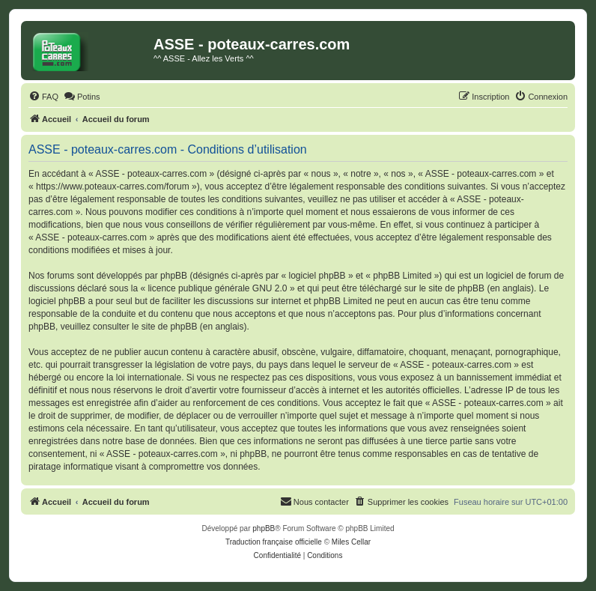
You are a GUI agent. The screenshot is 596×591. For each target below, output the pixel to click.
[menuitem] (43, 97)
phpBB (263, 528)
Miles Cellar (351, 542)
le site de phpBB (451, 288)
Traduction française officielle (273, 542)
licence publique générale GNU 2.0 (217, 288)
